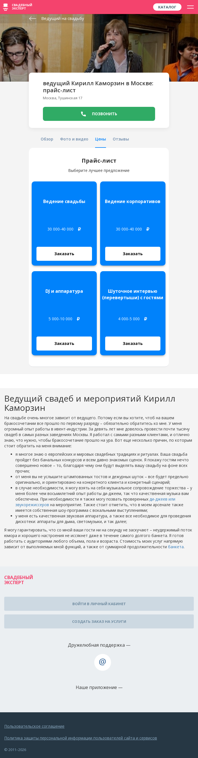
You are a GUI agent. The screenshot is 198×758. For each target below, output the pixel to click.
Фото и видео (74, 139)
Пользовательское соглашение (34, 726)
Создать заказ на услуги (99, 621)
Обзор (47, 139)
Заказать (64, 253)
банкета (176, 546)
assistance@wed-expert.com (102, 662)
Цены (100, 139)
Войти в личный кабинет (99, 603)
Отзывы (121, 139)
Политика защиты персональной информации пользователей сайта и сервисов (80, 738)
